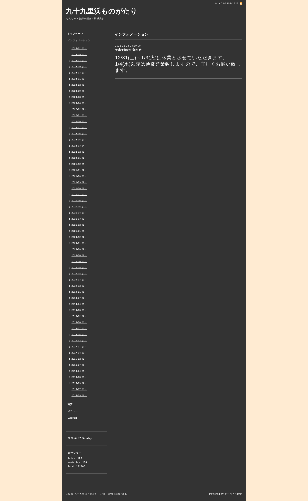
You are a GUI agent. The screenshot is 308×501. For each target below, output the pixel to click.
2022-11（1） (79, 115)
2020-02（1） (79, 286)
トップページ (75, 33)
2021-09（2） (79, 182)
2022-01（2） (79, 158)
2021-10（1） (79, 176)
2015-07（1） (79, 389)
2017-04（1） (79, 353)
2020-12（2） (79, 237)
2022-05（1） (79, 139)
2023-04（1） (79, 103)
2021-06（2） (79, 200)
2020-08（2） (79, 255)
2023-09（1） (79, 91)
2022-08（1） (79, 121)
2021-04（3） (79, 213)
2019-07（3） (79, 298)
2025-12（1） (79, 48)
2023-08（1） (79, 97)
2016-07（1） (79, 365)
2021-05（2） (79, 206)
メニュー (73, 411)
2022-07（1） (79, 127)
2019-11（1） (79, 292)
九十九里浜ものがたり (101, 11)
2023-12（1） (79, 85)
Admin (238, 494)
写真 (70, 404)
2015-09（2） (79, 383)
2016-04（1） (79, 371)
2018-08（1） (79, 322)
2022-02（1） (79, 152)
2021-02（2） (79, 225)
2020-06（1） (79, 261)
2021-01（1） (79, 231)
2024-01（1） (79, 79)
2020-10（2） (79, 249)
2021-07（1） (79, 194)
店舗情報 (73, 418)
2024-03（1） (79, 72)
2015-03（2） (79, 395)
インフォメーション (79, 40)
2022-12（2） (79, 109)
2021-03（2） (79, 219)
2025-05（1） (79, 54)
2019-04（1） (79, 304)
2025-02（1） (79, 60)
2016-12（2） (79, 359)
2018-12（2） (79, 316)
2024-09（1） (79, 66)
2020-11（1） (79, 243)
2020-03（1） (79, 279)
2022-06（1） (79, 133)
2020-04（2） (79, 273)
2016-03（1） (79, 377)
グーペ (228, 494)
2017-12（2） (79, 340)
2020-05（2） (79, 267)
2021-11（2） (79, 170)
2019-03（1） (79, 310)
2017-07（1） (79, 346)
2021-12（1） (79, 164)
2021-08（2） (79, 188)
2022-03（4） (79, 146)
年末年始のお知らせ (128, 49)
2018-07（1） (79, 328)
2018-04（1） (79, 334)
